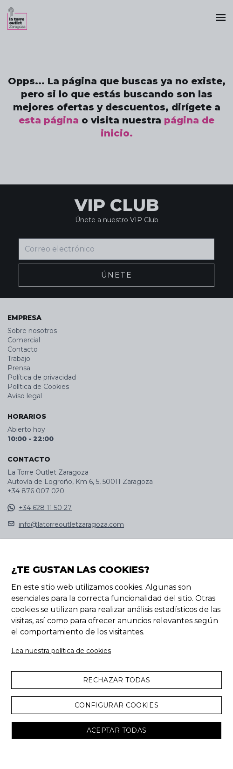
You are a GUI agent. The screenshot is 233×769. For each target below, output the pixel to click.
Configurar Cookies (116, 705)
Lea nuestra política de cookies (61, 651)
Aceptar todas (117, 730)
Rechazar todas (116, 680)
